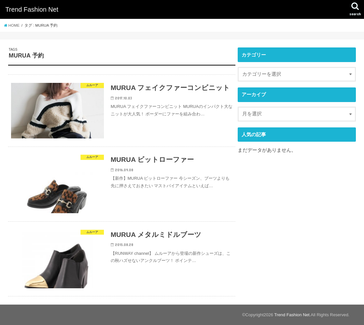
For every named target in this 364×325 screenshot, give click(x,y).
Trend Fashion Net (31, 9)
